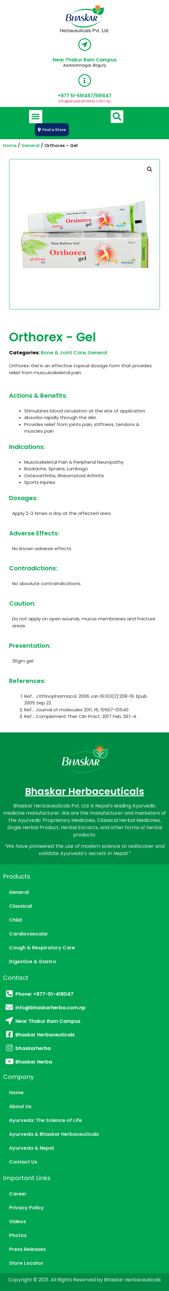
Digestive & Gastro (32, 961)
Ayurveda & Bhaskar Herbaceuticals (54, 1134)
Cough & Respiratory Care (42, 947)
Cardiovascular (28, 933)
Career (18, 1193)
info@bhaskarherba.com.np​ (84, 101)
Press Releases (27, 1249)
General (30, 146)
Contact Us (23, 1161)
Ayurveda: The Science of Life (45, 1120)
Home (10, 146)
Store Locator (26, 1263)
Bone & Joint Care (63, 352)
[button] (35, 116)
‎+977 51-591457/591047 (85, 95)
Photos (18, 1235)
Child (15, 920)
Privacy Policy (26, 1207)
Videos (17, 1221)
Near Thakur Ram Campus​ (85, 60)
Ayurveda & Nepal (31, 1148)
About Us (20, 1106)
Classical (20, 906)
